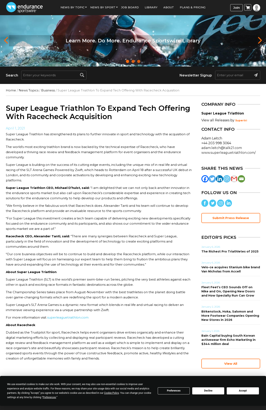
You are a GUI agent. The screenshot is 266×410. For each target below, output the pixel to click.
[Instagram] (226, 178)
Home (11, 90)
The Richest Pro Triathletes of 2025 (230, 251)
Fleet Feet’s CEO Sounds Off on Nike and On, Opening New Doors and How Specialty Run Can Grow (228, 291)
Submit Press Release (230, 218)
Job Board (130, 7)
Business (48, 90)
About (168, 7)
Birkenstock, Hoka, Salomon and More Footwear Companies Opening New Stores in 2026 (230, 316)
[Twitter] (212, 178)
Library (151, 7)
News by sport (102, 7)
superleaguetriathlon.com (68, 317)
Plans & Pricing (193, 7)
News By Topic (72, 7)
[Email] (241, 178)
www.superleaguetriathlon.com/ (228, 153)
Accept (243, 390)
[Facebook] (205, 178)
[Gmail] (234, 178)
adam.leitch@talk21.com (221, 148)
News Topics (28, 90)
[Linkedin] (219, 178)
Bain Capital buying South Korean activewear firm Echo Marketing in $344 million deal (228, 340)
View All (230, 364)
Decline (208, 390)
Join (236, 8)
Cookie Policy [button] (111, 393)
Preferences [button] (49, 397)
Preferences (174, 390)
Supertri (241, 120)
